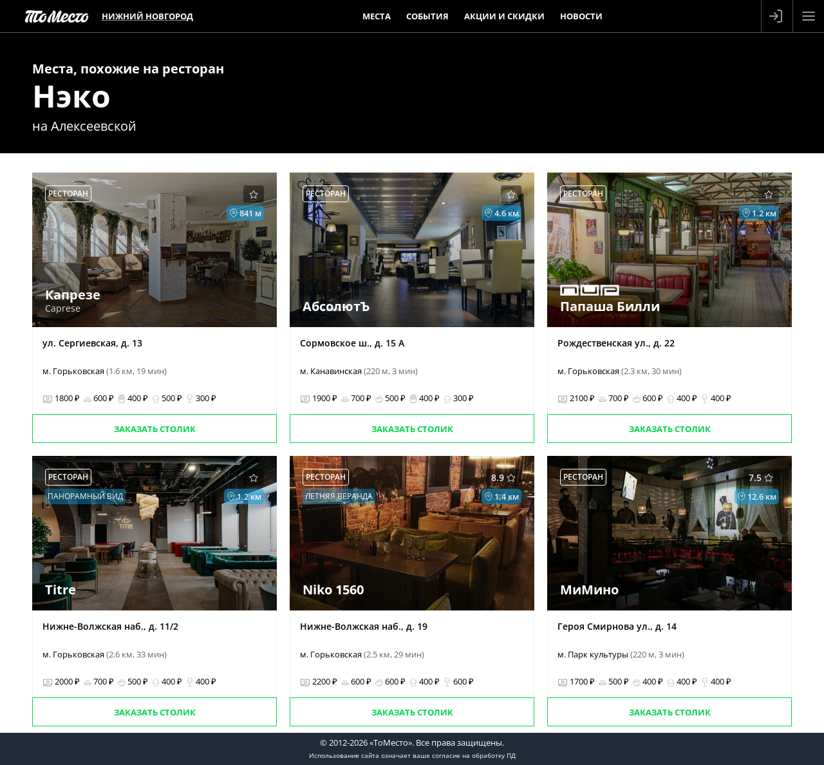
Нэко (71, 96)
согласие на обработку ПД (474, 755)
